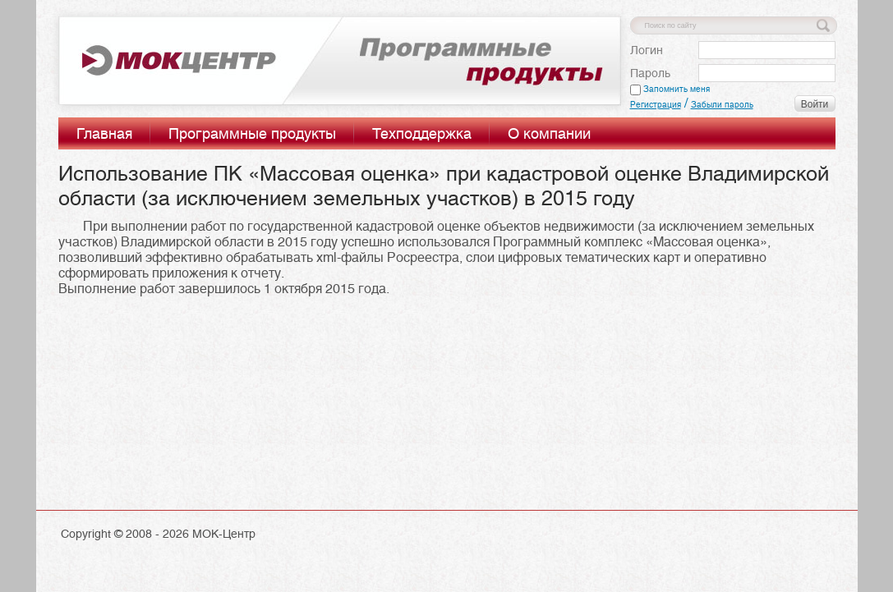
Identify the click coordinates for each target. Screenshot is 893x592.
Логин (646, 50)
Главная (104, 133)
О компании (549, 133)
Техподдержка (422, 133)
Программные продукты (252, 133)
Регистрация (655, 104)
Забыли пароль (722, 104)
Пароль (650, 73)
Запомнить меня (670, 89)
